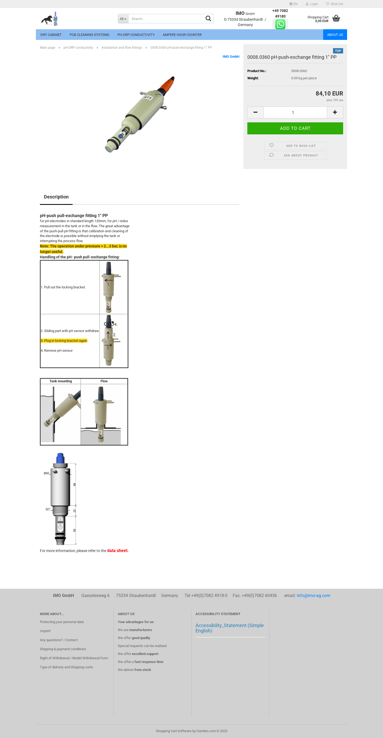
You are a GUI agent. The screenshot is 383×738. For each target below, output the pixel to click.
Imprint (45, 631)
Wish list (334, 4)
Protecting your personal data (62, 622)
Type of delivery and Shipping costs (66, 667)
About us (335, 35)
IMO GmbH (231, 57)
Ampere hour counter (182, 35)
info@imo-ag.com (313, 595)
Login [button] (312, 4)
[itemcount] (295, 112)
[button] (293, 4)
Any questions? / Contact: (59, 640)
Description (56, 197)
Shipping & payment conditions (63, 649)
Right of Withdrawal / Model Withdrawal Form (74, 658)
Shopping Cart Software (174, 731)
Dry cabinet (51, 35)
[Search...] (123, 18)
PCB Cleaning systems (89, 35)
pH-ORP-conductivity (136, 35)
